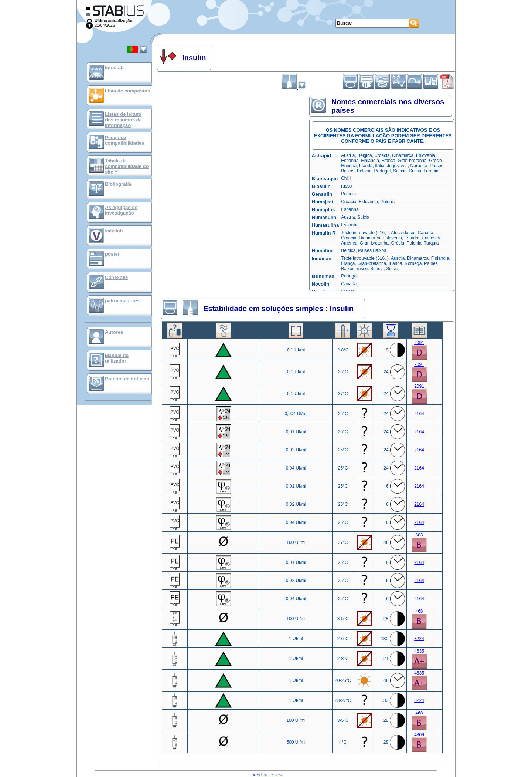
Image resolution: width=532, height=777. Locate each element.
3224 (419, 638)
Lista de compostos (127, 91)
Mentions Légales (267, 775)
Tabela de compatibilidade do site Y (127, 166)
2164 (419, 413)
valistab (114, 230)
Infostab (114, 67)
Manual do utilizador (117, 358)
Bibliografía (118, 184)
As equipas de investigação (121, 210)
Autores (114, 332)
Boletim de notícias (127, 378)
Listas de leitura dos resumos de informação (123, 119)
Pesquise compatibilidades (124, 140)
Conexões (116, 277)
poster (112, 254)
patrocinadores (122, 300)
